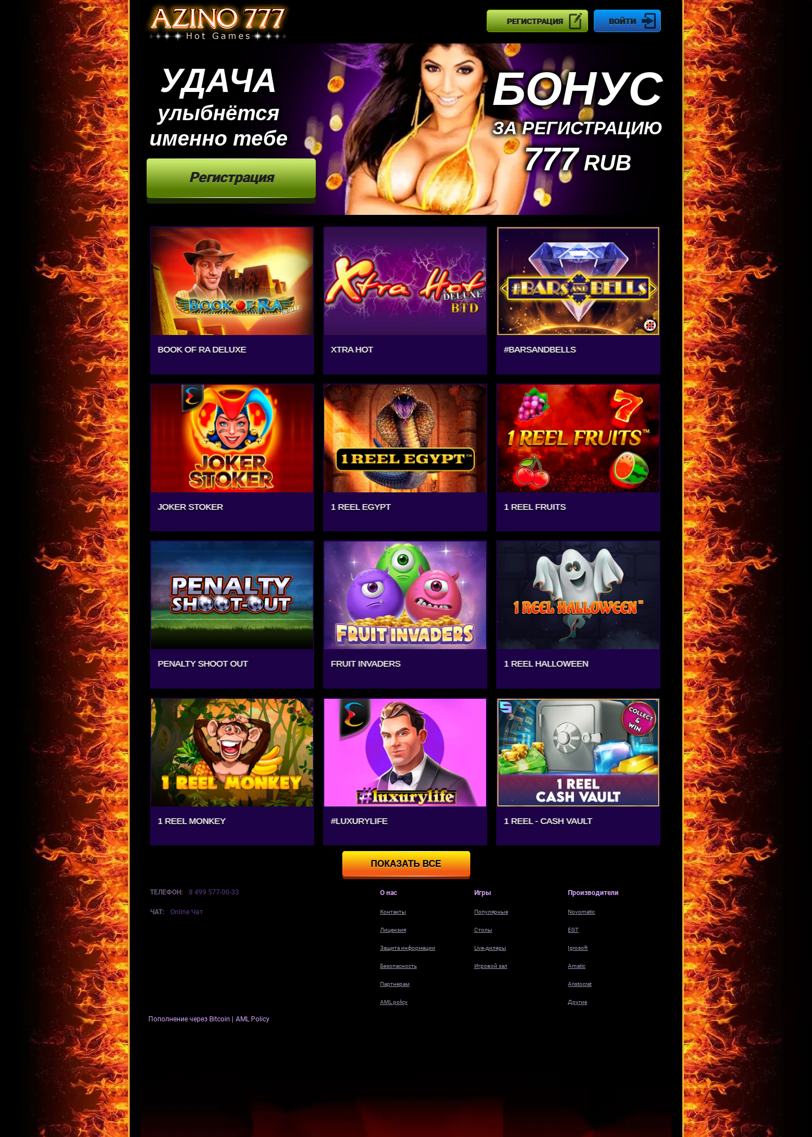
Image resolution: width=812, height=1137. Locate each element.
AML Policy (253, 1019)
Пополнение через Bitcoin (190, 1019)
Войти (622, 21)
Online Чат (186, 912)
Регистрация (535, 21)
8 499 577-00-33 (214, 892)
